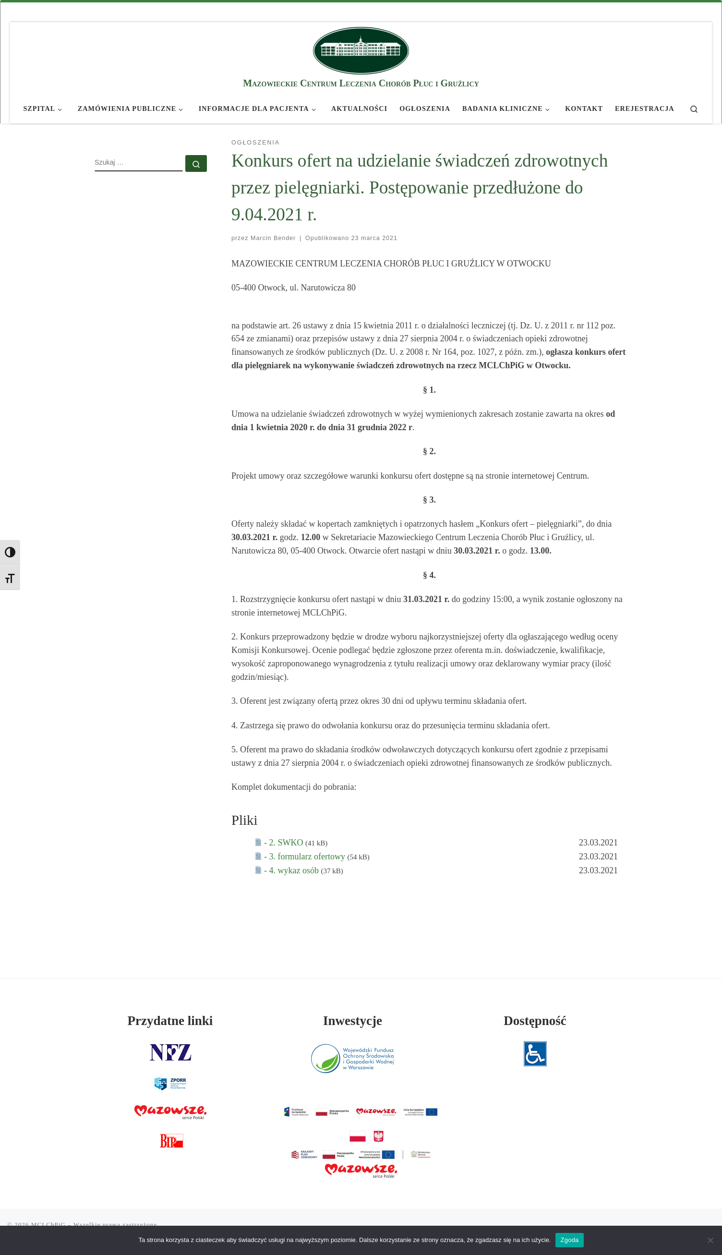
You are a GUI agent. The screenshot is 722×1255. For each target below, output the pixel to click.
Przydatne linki (170, 1021)
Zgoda (569, 1239)
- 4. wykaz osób (292, 870)
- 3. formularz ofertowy (305, 856)
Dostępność (535, 1021)
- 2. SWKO (284, 842)
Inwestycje (352, 1021)
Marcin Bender (273, 238)
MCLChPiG (48, 1224)
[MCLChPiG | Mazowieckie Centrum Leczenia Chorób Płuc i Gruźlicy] (361, 49)
